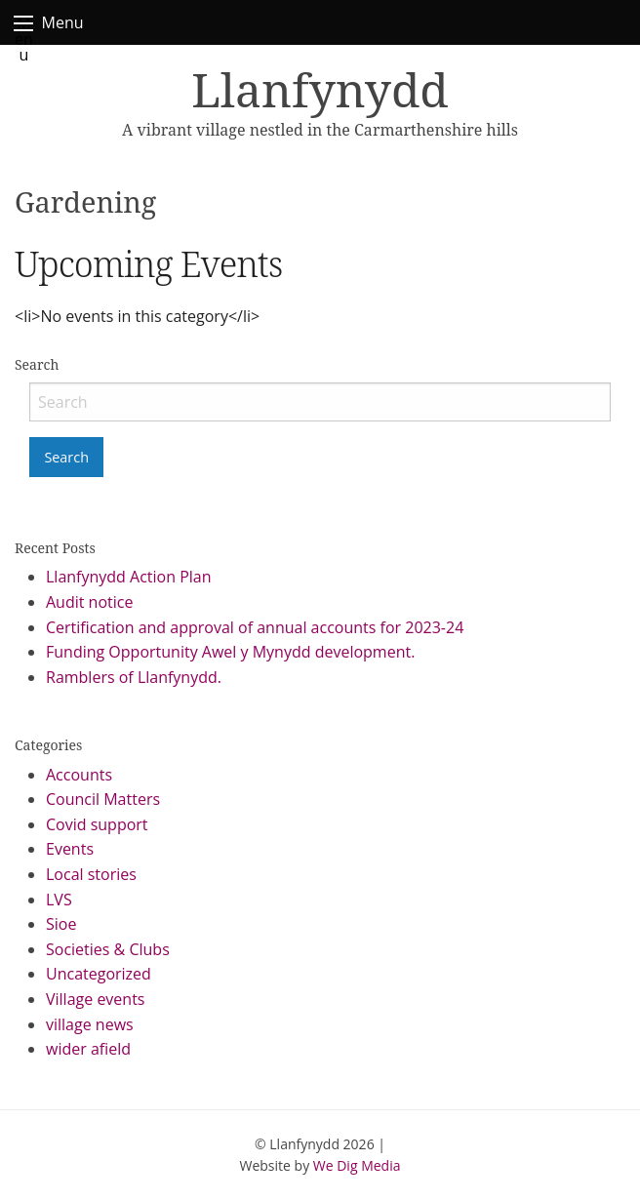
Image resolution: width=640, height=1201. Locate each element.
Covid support (97, 824)
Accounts (79, 774)
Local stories (91, 874)
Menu (24, 23)
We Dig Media (357, 1165)
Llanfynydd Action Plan (129, 576)
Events (70, 849)
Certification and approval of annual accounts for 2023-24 (254, 627)
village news (90, 1024)
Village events (95, 999)
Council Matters (103, 799)
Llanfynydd (320, 89)
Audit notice (89, 602)
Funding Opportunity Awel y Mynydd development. (230, 651)
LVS (59, 899)
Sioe (61, 924)
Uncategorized (98, 973)
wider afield (88, 1049)
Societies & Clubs (108, 949)
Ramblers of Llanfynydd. (133, 677)
